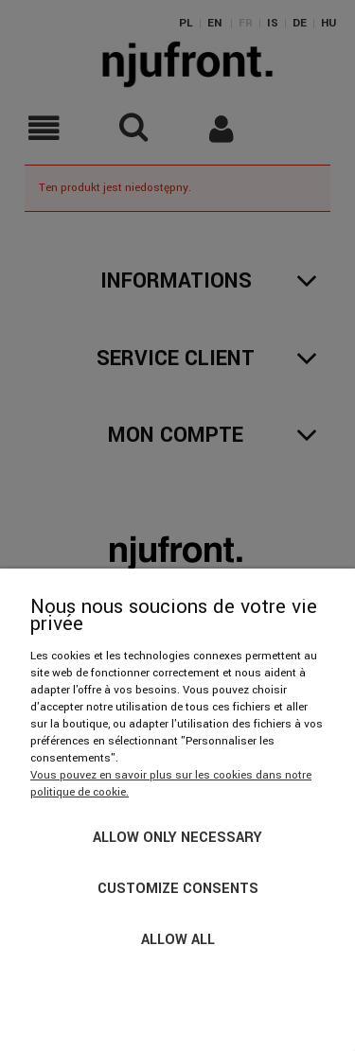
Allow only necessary (177, 838)
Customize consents (178, 889)
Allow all (178, 940)
